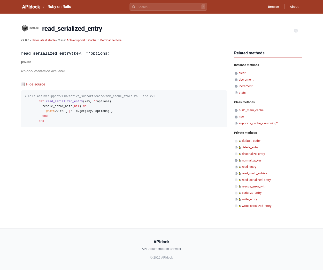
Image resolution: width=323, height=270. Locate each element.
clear (242, 73)
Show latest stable (43, 40)
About (293, 7)
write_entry (249, 199)
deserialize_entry (253, 154)
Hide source (35, 84)
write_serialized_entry (256, 206)
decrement (246, 79)
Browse (271, 7)
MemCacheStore (111, 40)
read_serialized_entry (256, 180)
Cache (92, 40)
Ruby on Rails (59, 6)
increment (246, 86)
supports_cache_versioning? (258, 123)
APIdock (31, 7)
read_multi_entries (254, 173)
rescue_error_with (254, 186)
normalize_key (251, 160)
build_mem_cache (251, 110)
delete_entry (250, 147)
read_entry (249, 167)
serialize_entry (251, 192)
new (241, 116)
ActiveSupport (76, 40)
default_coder (251, 141)
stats (242, 92)
